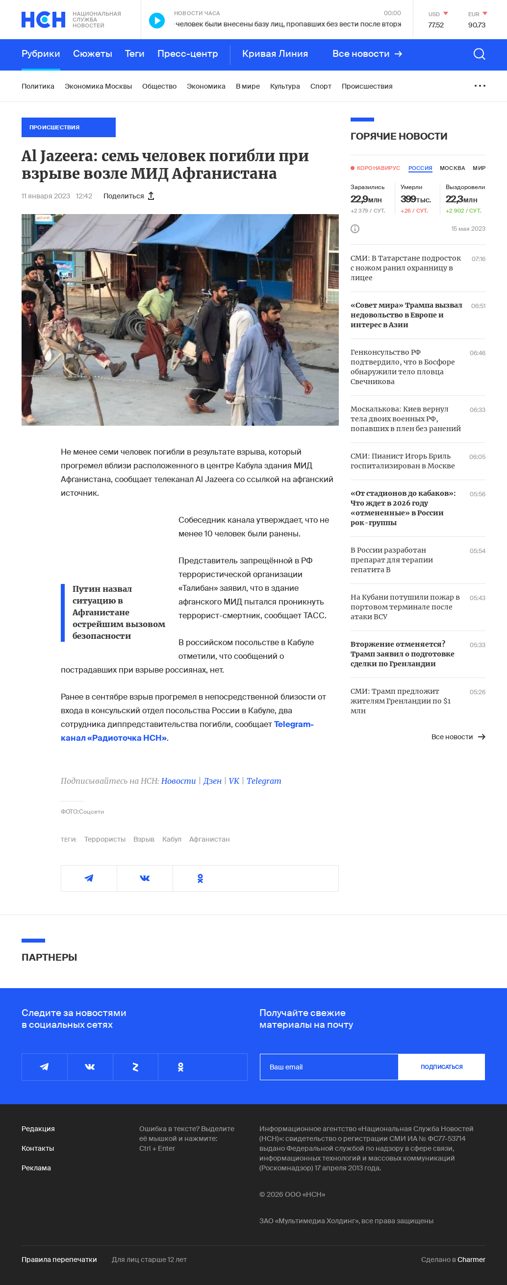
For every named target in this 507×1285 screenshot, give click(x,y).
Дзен (212, 781)
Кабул (171, 839)
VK (234, 781)
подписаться (442, 1067)
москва (452, 168)
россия (420, 168)
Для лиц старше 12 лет (149, 1259)
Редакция (38, 1128)
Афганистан (209, 839)
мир (479, 168)
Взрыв (143, 839)
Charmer (471, 1259)
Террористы (105, 839)
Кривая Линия (275, 54)
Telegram (264, 781)
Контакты (38, 1148)
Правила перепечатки (59, 1259)
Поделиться (128, 196)
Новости (178, 781)
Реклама (36, 1168)
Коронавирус (378, 168)
